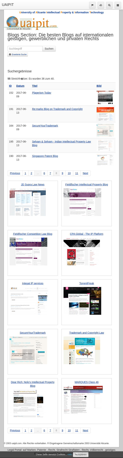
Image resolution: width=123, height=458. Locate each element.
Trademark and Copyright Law (86, 332)
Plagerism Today (41, 92)
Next (85, 173)
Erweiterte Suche (18, 54)
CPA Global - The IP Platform (86, 233)
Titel (34, 85)
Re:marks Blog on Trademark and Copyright (57, 109)
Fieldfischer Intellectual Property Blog (86, 184)
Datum (20, 85)
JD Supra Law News (33, 184)
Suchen (49, 48)
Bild (99, 85)
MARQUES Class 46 (86, 382)
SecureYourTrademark (45, 125)
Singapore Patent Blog (45, 156)
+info (69, 454)
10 (69, 173)
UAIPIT (8, 5)
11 (76, 173)
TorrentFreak (86, 283)
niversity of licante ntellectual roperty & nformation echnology (61, 12)
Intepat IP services (32, 283)
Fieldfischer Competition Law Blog (32, 233)
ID (10, 85)
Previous (15, 173)
